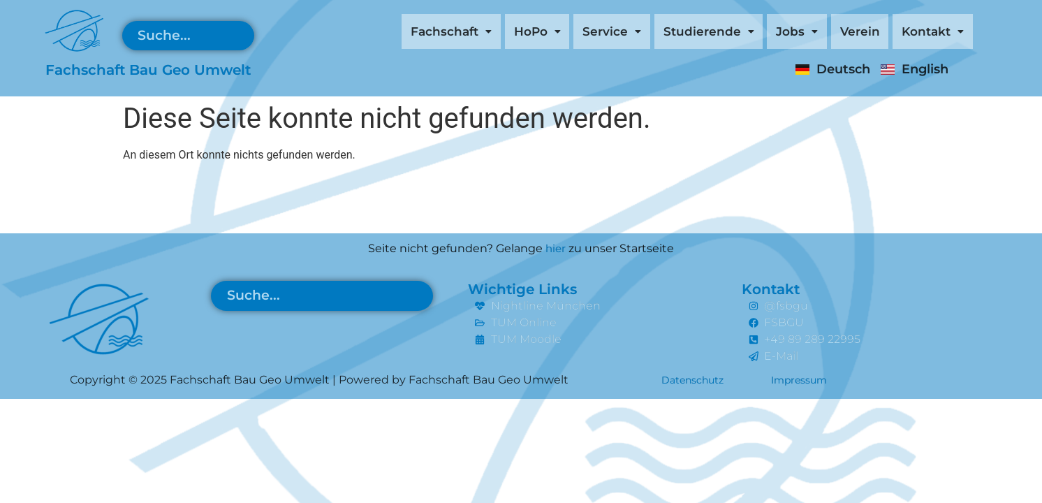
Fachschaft (380, 32)
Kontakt (926, 32)
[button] (380, 33)
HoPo (478, 32)
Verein (843, 32)
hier (555, 248)
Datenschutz (697, 379)
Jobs (771, 32)
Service (563, 32)
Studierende (672, 32)
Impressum (814, 379)
